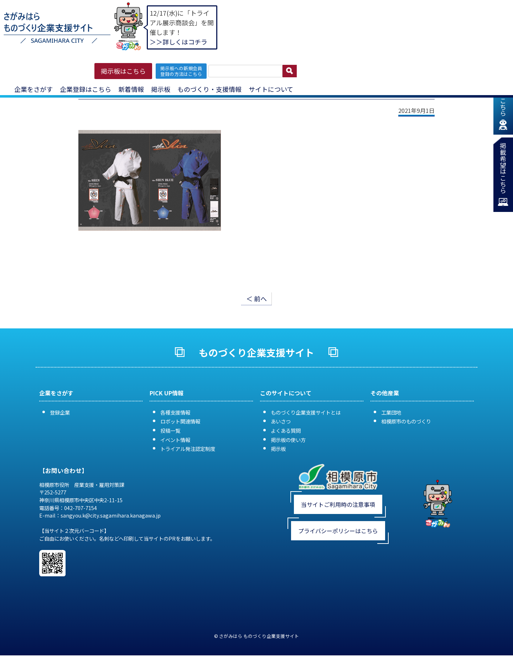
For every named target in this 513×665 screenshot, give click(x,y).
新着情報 (131, 89)
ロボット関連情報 (180, 421)
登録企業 (60, 412)
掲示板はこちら (123, 71)
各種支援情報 (175, 412)
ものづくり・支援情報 (209, 89)
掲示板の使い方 (288, 439)
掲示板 (160, 89)
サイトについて (271, 89)
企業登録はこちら (85, 89)
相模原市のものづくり (406, 421)
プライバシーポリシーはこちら (338, 530)
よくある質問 (286, 430)
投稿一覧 (170, 430)
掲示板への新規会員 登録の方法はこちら (181, 71)
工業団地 (391, 412)
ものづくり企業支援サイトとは (306, 412)
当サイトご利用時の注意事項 (338, 504)
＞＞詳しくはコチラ (178, 41)
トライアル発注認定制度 (187, 448)
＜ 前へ (256, 298)
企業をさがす (33, 89)
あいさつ (281, 421)
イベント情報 (175, 439)
